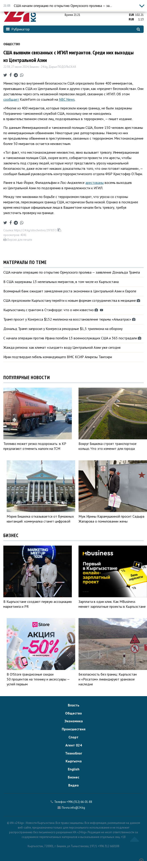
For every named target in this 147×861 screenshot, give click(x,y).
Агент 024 (73, 745)
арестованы (94, 182)
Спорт (73, 737)
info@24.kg (77, 808)
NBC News (67, 99)
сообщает (11, 99)
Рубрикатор (18, 29)
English (73, 769)
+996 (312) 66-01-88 (79, 802)
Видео (73, 785)
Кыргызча (74, 761)
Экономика (73, 721)
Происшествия (73, 729)
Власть (73, 705)
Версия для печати (17, 240)
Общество (11, 44)
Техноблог (73, 753)
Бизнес (73, 777)
